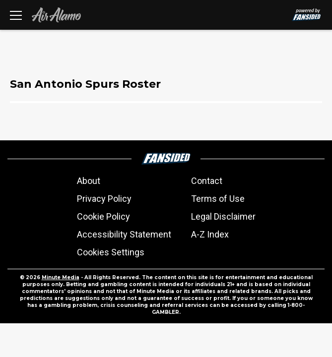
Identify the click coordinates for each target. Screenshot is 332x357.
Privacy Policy (104, 198)
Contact (206, 181)
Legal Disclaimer (223, 216)
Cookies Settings (110, 252)
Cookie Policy (103, 216)
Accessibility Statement (124, 234)
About (88, 181)
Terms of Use (218, 198)
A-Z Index (210, 234)
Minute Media (60, 277)
